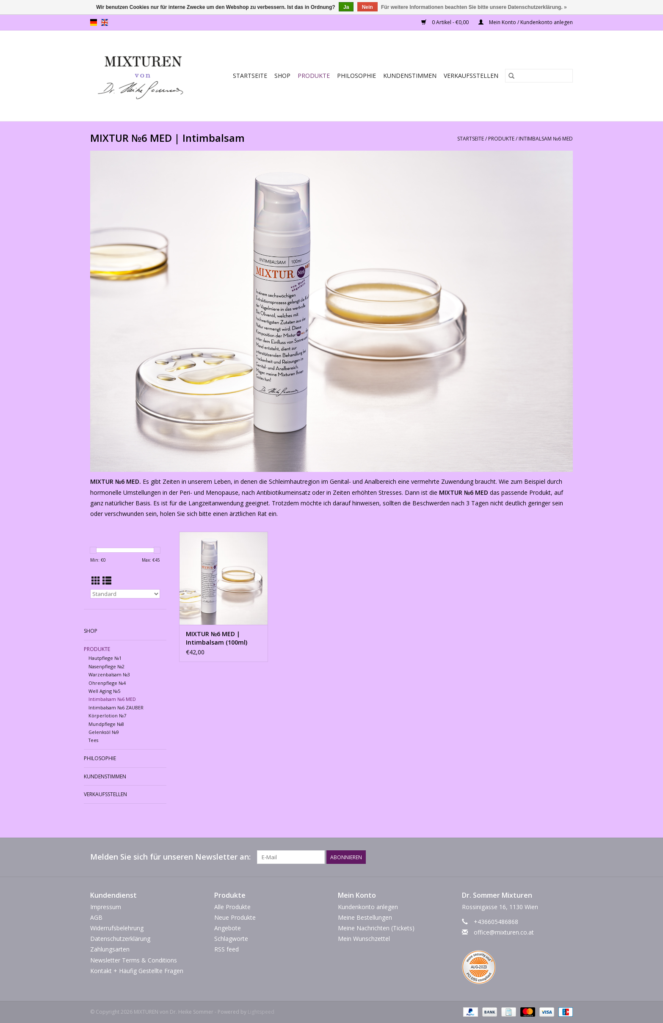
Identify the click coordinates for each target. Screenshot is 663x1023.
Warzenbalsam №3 (109, 674)
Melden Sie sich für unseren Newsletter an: (170, 856)
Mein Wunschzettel (364, 939)
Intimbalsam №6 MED (546, 138)
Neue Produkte (235, 917)
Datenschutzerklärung (120, 939)
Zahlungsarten (110, 949)
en (104, 22)
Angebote (227, 928)
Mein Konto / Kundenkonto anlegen (525, 22)
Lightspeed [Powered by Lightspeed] (261, 1011)
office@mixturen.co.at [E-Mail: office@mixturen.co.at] (504, 932)
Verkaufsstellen (471, 76)
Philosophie (356, 76)
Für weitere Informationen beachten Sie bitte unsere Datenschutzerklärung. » (474, 7)
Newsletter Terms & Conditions (133, 960)
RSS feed (226, 949)
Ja (346, 7)
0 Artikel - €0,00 (445, 22)
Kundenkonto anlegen (368, 907)
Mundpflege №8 (106, 724)
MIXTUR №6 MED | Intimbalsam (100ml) (216, 638)
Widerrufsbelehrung (117, 928)
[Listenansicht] (106, 581)
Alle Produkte (232, 907)
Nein (367, 7)
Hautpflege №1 (105, 658)
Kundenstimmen (409, 76)
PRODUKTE (314, 76)
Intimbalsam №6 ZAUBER (116, 707)
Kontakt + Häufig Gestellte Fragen (136, 971)
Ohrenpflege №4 (107, 683)
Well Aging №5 (104, 691)
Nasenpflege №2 (106, 666)
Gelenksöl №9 (103, 732)
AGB (96, 917)
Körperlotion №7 (107, 715)
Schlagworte (231, 939)
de (93, 22)
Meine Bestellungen (365, 917)
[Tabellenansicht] (95, 581)
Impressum (105, 907)
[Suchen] (539, 76)
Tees (93, 740)
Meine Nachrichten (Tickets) (376, 928)
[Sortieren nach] (125, 593)
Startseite (250, 76)
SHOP (282, 76)
